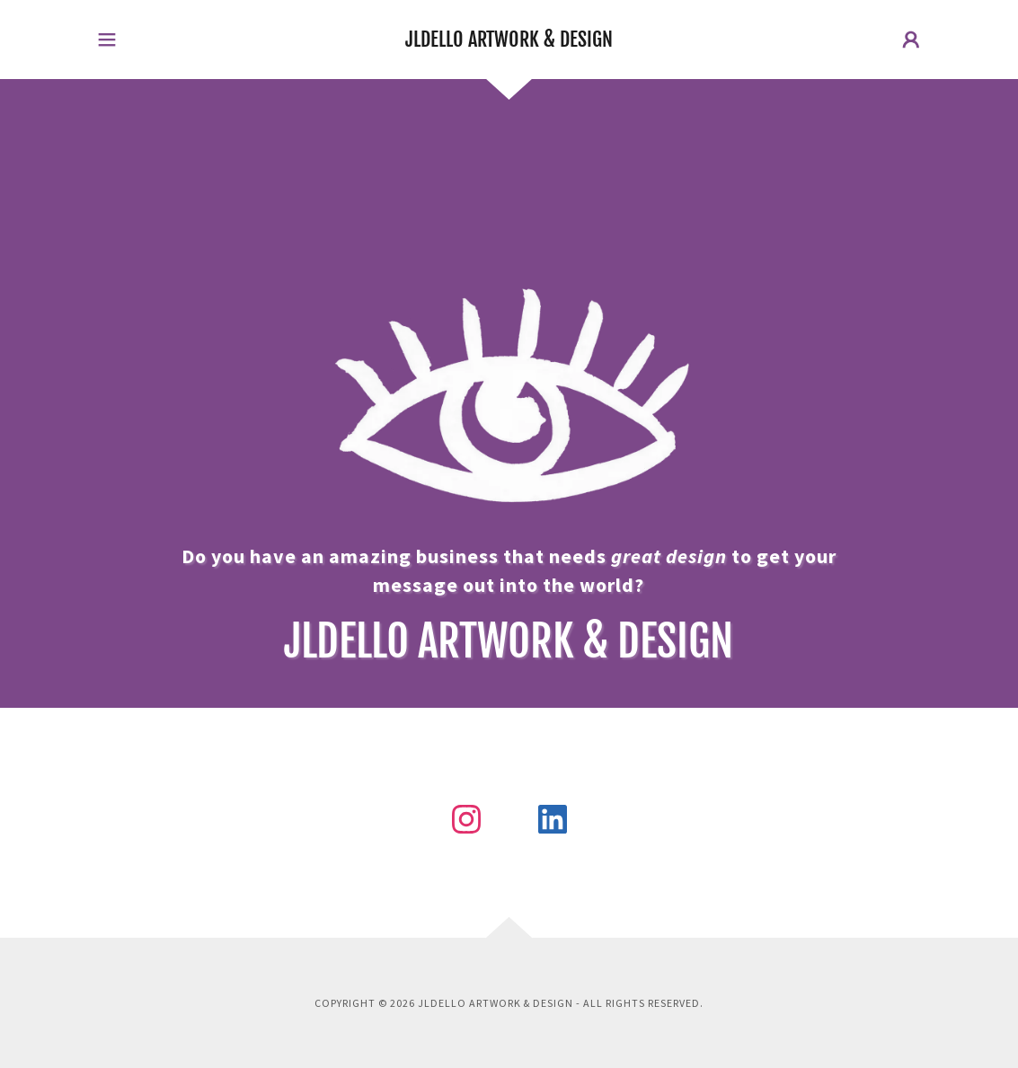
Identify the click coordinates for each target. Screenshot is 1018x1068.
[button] (107, 39)
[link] (509, 41)
